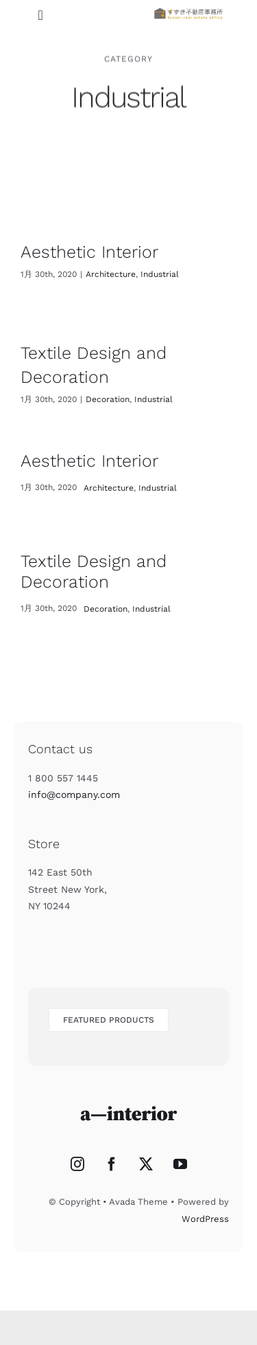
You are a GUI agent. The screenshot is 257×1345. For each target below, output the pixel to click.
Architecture (111, 274)
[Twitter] (146, 1164)
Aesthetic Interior (89, 252)
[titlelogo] (188, 10)
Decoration (108, 399)
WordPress (205, 1219)
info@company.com (74, 794)
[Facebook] (112, 1164)
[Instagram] (77, 1164)
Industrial (159, 274)
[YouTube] (180, 1164)
